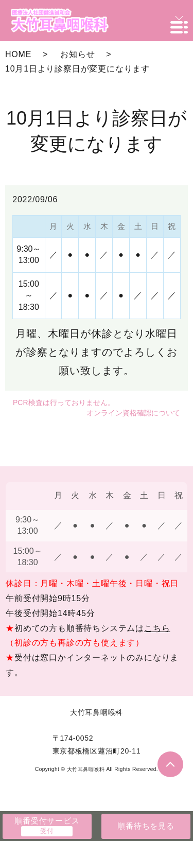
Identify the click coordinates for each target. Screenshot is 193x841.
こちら (157, 628)
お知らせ (77, 54)
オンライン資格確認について (133, 413)
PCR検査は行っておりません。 (64, 402)
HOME (18, 54)
